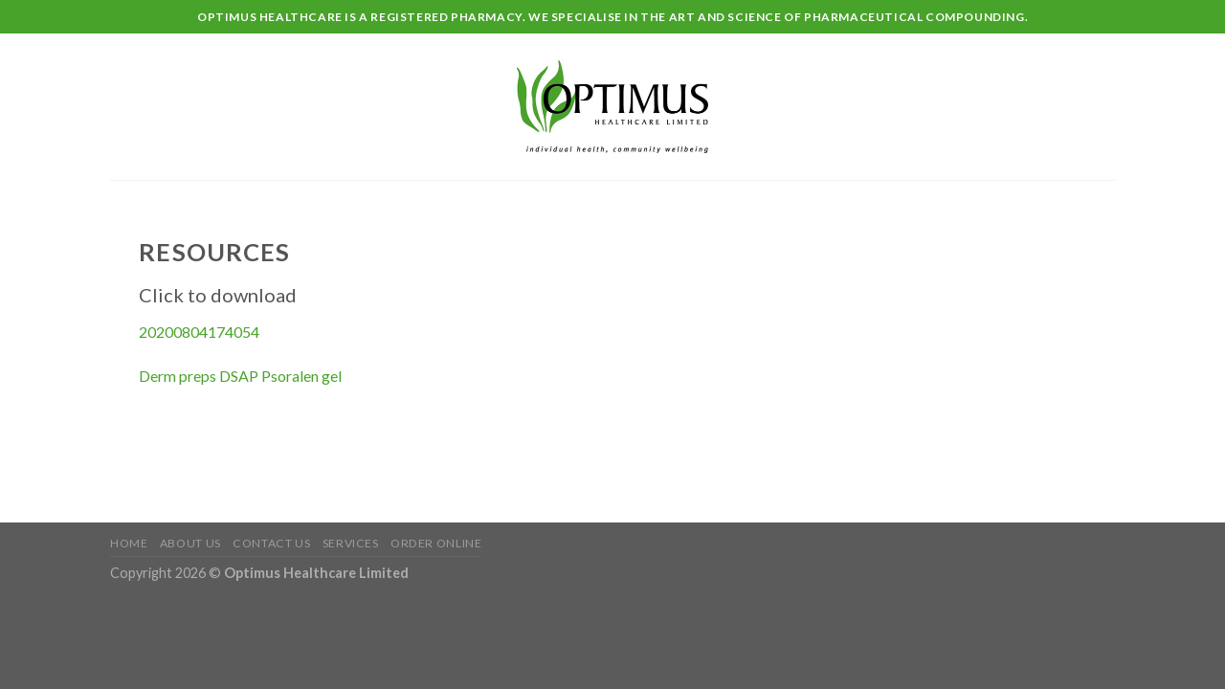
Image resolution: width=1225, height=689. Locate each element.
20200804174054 (199, 331)
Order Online (435, 543)
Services (351, 543)
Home (128, 543)
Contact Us (271, 543)
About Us (190, 543)
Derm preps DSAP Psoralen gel (240, 376)
